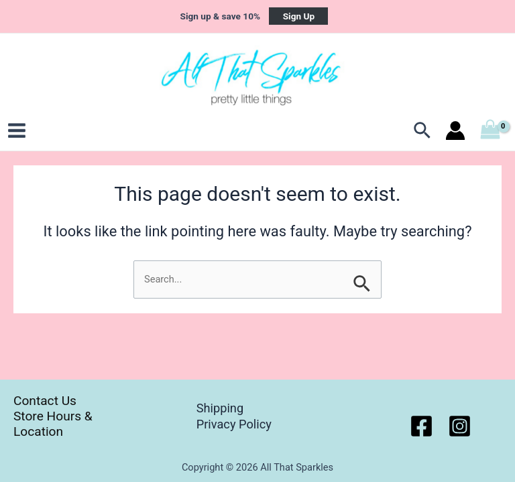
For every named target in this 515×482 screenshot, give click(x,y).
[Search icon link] (423, 130)
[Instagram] (459, 426)
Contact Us (44, 400)
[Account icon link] (455, 130)
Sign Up (299, 16)
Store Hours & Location (53, 423)
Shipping (219, 408)
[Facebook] (421, 426)
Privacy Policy (234, 424)
